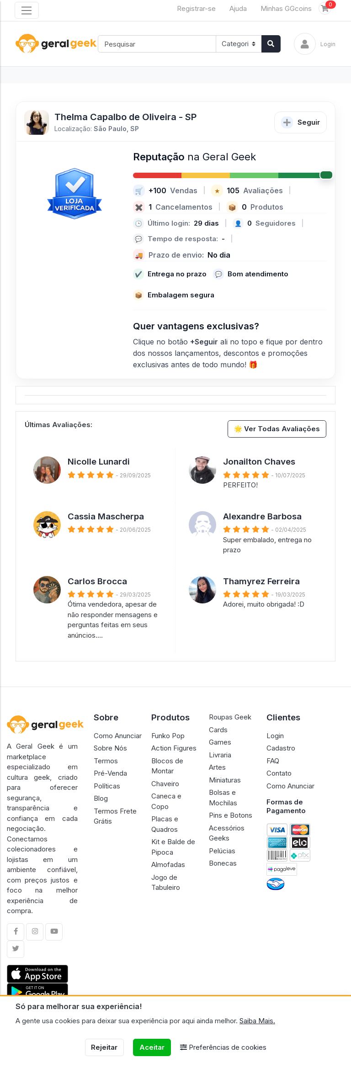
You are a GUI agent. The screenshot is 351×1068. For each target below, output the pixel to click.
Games (220, 742)
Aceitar (152, 1047)
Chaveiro (165, 783)
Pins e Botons (230, 815)
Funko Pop (168, 735)
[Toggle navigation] (27, 10)
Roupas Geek (230, 717)
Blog (101, 798)
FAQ (272, 760)
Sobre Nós (110, 748)
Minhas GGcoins (286, 8)
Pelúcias (222, 850)
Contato (279, 773)
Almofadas (168, 864)
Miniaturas (225, 780)
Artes (217, 767)
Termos (106, 760)
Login (275, 735)
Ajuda (238, 8)
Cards (218, 729)
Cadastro (280, 748)
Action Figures (174, 748)
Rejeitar (104, 1047)
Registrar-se (196, 8)
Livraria (220, 755)
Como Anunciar (118, 735)
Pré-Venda (110, 773)
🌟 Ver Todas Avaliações (277, 428)
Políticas (107, 786)
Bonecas (223, 863)
